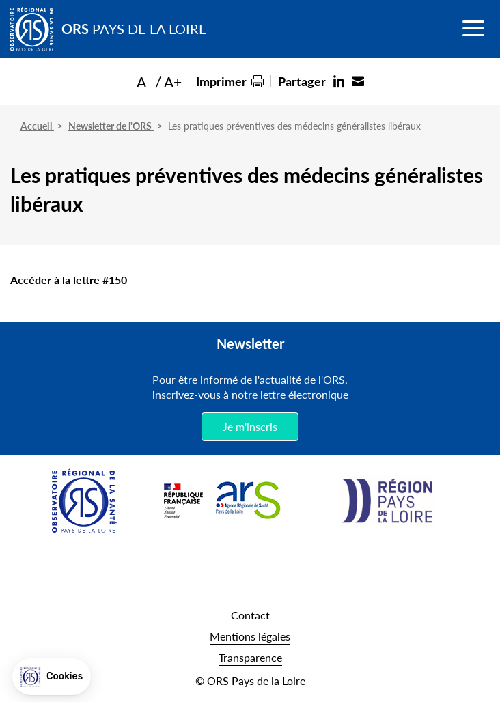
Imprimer (221, 80)
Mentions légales (250, 636)
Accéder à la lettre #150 (68, 279)
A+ (173, 82)
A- (144, 82)
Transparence (250, 657)
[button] (51, 676)
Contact (250, 615)
